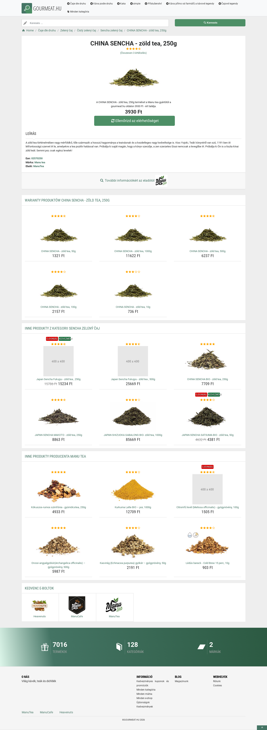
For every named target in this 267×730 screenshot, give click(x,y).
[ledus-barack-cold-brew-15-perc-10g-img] (207, 545)
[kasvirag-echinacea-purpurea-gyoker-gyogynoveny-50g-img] (133, 545)
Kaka (121, 3)
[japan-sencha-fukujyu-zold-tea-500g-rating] (133, 344)
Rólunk (217, 681)
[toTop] (262, 727)
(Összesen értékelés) (133, 52)
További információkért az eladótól (133, 181)
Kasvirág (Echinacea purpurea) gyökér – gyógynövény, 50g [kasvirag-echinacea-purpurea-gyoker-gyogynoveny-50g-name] (133, 563)
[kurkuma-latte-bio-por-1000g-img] (133, 489)
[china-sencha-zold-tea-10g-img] (133, 289)
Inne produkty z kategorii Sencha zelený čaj (62, 328)
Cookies (217, 685)
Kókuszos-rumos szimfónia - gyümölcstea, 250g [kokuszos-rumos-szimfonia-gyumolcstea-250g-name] (58, 507)
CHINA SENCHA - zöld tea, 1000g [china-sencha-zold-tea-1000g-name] (133, 251)
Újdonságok (143, 702)
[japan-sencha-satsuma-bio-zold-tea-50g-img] (207, 417)
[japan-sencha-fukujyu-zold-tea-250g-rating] (58, 344)
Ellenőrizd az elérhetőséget (134, 120)
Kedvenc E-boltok (39, 588)
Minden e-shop (144, 698)
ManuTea (38, 166)
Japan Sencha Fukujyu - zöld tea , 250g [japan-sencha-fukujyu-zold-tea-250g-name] (58, 379)
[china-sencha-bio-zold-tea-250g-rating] (207, 344)
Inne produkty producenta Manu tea (55, 456)
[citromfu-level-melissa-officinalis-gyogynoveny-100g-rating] (207, 472)
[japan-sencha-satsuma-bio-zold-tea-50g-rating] (207, 400)
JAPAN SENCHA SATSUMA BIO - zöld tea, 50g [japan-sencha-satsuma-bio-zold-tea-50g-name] (208, 434)
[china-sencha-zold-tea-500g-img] (207, 233)
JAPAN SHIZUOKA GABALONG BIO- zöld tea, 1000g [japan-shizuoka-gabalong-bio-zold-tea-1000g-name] (133, 434)
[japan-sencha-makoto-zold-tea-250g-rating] (58, 400)
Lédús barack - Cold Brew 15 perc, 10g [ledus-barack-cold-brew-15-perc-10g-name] (207, 563)
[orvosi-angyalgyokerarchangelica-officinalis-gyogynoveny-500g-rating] (58, 528)
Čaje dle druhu (76, 3)
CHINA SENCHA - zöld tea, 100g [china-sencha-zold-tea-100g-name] (58, 306)
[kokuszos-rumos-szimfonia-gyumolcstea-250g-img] (58, 489)
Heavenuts (66, 712)
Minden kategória (78, 11)
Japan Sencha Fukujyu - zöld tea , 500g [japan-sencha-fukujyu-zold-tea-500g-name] (133, 379)
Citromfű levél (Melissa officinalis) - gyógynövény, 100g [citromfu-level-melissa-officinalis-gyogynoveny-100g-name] (207, 507)
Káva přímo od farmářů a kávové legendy (190, 3)
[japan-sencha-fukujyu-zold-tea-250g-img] (58, 361)
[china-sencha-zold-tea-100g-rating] (58, 272)
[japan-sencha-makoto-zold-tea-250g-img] (58, 417)
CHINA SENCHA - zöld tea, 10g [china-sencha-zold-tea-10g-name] (133, 306)
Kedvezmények (145, 706)
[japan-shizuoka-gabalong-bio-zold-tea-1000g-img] (133, 417)
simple (135, 3)
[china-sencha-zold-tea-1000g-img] (133, 233)
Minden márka (144, 694)
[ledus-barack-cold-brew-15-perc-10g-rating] (207, 528)
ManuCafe (46, 712)
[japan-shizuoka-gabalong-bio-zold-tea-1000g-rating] (133, 400)
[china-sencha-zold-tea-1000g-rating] (133, 216)
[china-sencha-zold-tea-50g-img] (58, 233)
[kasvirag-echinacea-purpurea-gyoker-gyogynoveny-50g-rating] (133, 528)
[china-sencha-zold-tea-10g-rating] (133, 272)
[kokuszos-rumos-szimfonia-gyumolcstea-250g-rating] (58, 472)
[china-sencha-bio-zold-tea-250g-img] (207, 361)
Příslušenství (153, 3)
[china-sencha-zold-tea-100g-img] (58, 289)
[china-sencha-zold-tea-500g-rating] (207, 216)
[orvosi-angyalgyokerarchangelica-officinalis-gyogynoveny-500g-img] (58, 545)
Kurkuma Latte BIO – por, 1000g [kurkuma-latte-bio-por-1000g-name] (133, 507)
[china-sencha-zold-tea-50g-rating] (58, 216)
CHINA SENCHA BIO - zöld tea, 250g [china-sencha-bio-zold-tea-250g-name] (207, 379)
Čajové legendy (228, 3)
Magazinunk (181, 681)
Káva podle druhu (101, 3)
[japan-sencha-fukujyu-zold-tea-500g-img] (133, 361)
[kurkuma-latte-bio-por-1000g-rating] (133, 472)
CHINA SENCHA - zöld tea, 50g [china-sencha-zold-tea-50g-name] (58, 251)
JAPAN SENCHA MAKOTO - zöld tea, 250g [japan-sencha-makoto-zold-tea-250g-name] (58, 434)
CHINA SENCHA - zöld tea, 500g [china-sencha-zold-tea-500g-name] (207, 251)
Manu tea (39, 162)
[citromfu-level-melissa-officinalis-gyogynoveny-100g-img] (207, 489)
